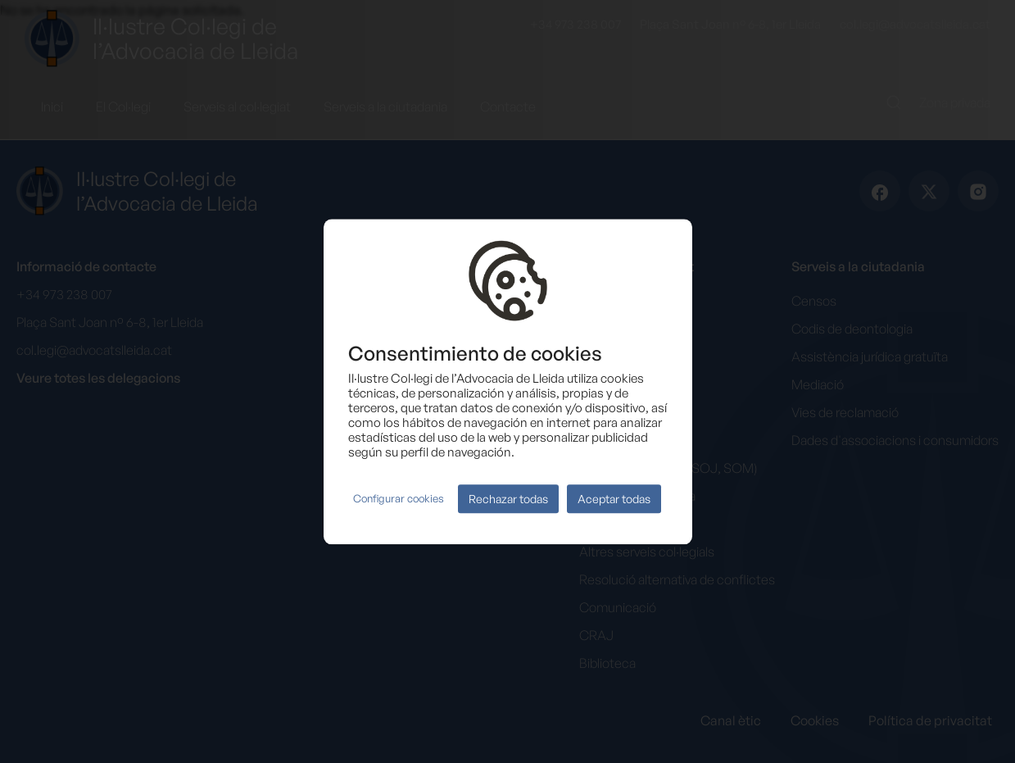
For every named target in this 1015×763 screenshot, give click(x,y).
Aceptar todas (614, 499)
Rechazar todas (508, 499)
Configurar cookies (398, 499)
